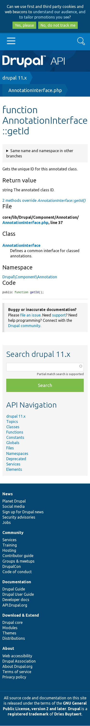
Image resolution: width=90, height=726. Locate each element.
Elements (14, 469)
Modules (10, 628)
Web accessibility (17, 656)
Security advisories (18, 517)
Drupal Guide (13, 589)
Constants (15, 437)
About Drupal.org (17, 666)
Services (13, 464)
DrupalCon (11, 567)
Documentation (16, 582)
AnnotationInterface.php (35, 90)
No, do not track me (58, 25)
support (59, 315)
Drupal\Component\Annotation (29, 277)
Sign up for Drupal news (23, 512)
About (8, 648)
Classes (12, 427)
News (7, 494)
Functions (14, 432)
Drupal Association (19, 661)
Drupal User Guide (18, 594)
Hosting (9, 550)
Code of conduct (17, 572)
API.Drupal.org (14, 605)
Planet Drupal (14, 501)
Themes (9, 633)
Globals (12, 443)
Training (9, 545)
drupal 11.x (14, 78)
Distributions (13, 638)
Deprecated (16, 459)
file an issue (30, 315)
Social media (13, 506)
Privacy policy (14, 677)
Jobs (6, 523)
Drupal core (12, 623)
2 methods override (43, 200)
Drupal (74, 709)
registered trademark (28, 714)
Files (10, 448)
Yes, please (24, 25)
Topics (12, 422)
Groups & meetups (18, 561)
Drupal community (24, 326)
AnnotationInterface (21, 245)
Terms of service (16, 672)
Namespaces (17, 454)
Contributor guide (17, 556)
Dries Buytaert (68, 714)
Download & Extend (20, 615)
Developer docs (15, 600)
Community (13, 533)
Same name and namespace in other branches (39, 153)
